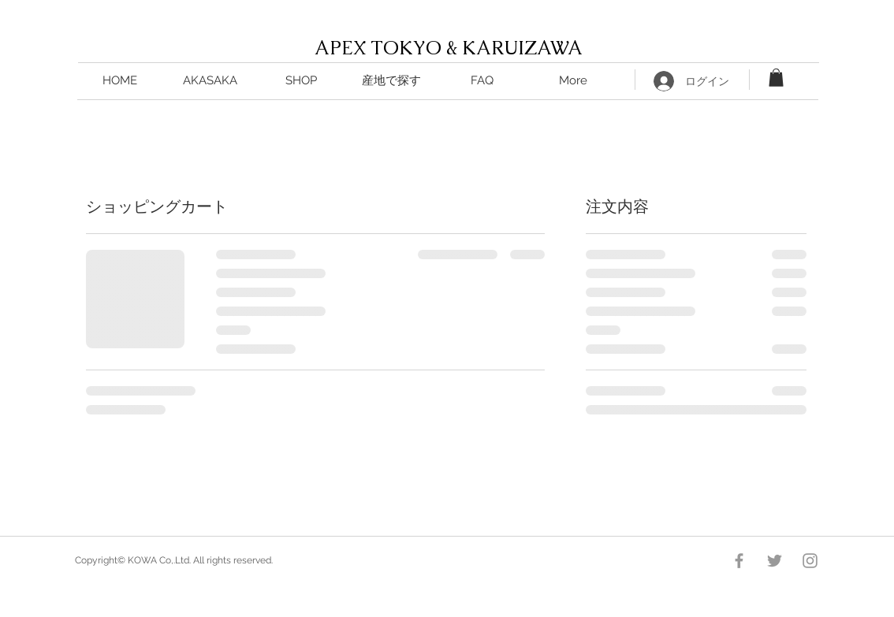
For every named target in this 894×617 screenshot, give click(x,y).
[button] (391, 80)
